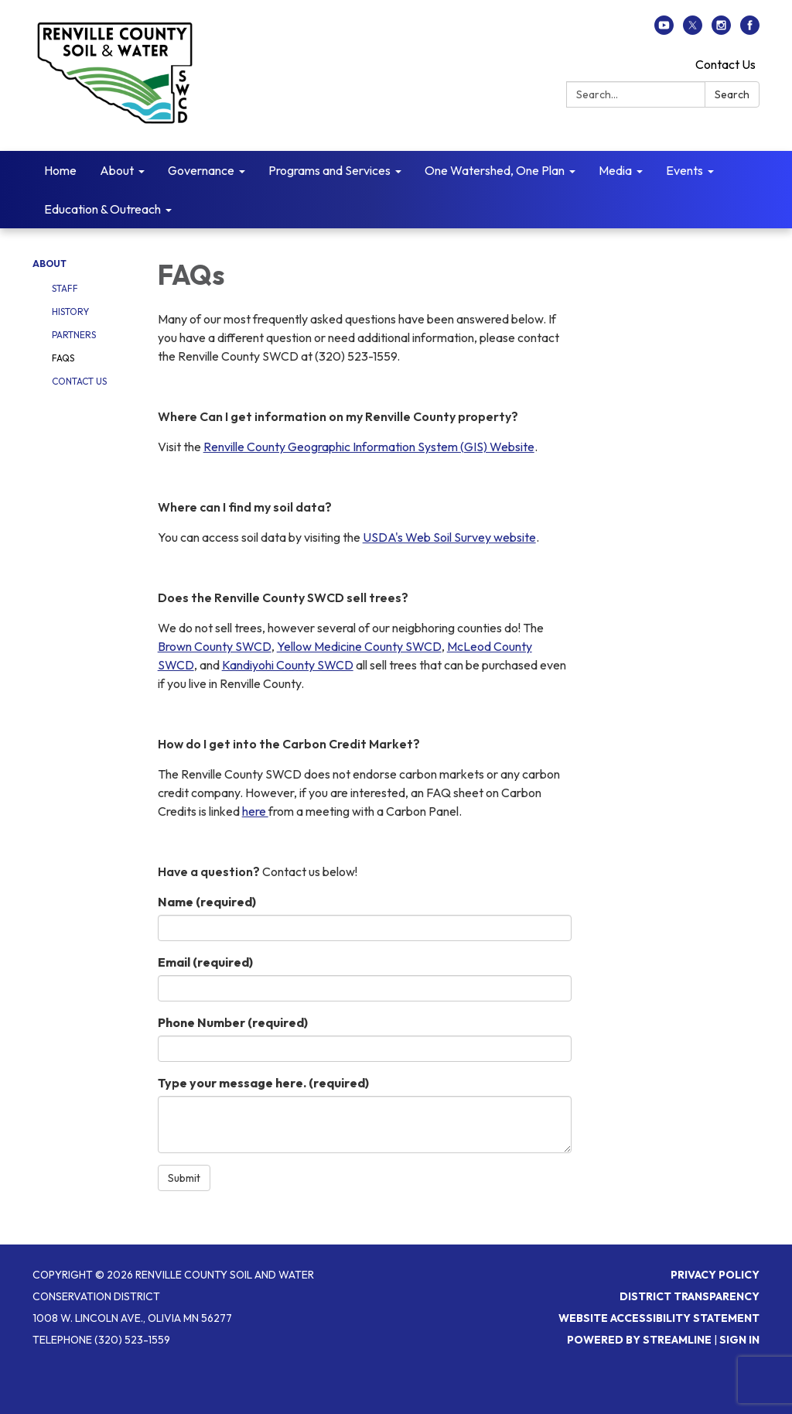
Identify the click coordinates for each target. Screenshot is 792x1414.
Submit (184, 1178)
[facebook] (750, 30)
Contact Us (725, 64)
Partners (74, 335)
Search (732, 94)
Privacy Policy (715, 1275)
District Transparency (690, 1296)
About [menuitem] (117, 170)
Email (205, 962)
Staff (65, 288)
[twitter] (692, 30)
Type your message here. (263, 1082)
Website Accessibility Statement (659, 1318)
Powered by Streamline (639, 1340)
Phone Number (233, 1022)
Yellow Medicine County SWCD (359, 646)
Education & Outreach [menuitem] (102, 209)
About (49, 263)
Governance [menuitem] (201, 170)
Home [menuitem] (60, 170)
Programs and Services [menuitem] (329, 170)
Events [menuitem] (684, 170)
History (70, 311)
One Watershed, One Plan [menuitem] (495, 170)
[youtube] (664, 30)
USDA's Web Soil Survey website (449, 537)
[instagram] (721, 30)
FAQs (63, 358)
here (255, 811)
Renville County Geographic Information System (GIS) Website (368, 446)
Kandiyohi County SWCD (287, 665)
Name (207, 901)
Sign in (739, 1340)
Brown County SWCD (214, 646)
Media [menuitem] (615, 170)
